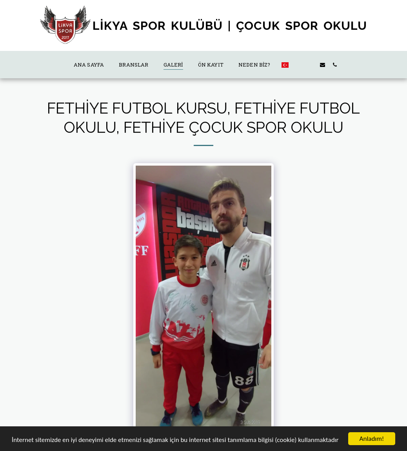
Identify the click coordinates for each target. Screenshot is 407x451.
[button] (298, 64)
